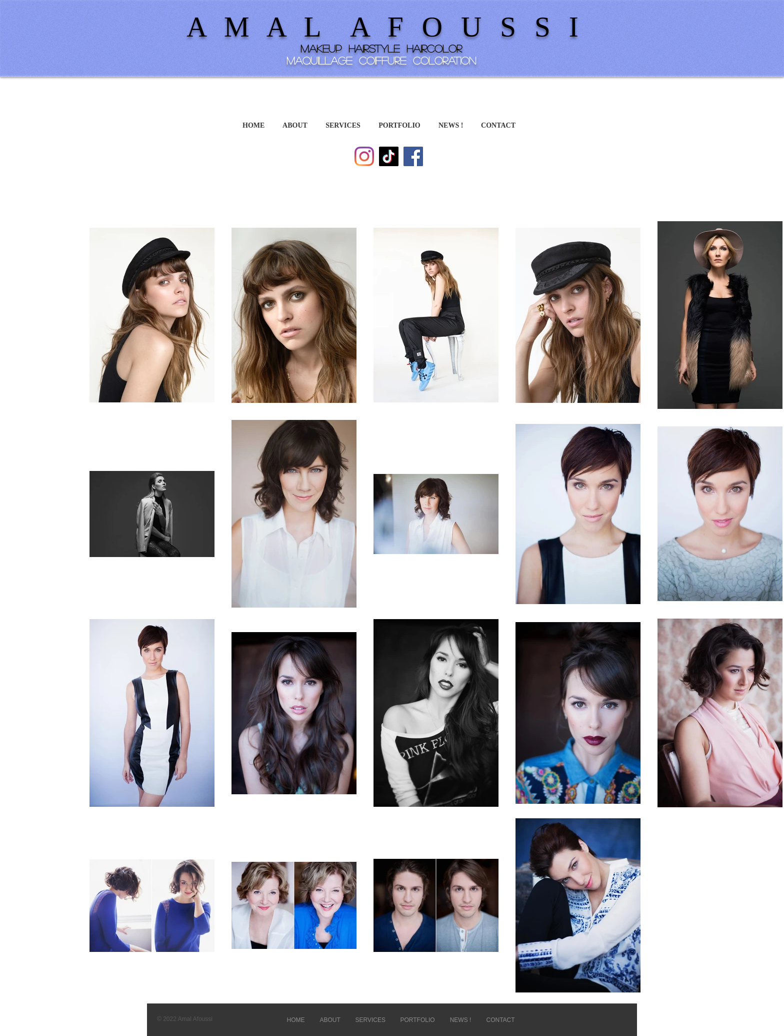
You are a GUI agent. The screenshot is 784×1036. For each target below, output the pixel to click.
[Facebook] (413, 156)
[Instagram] (364, 156)
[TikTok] (388, 156)
